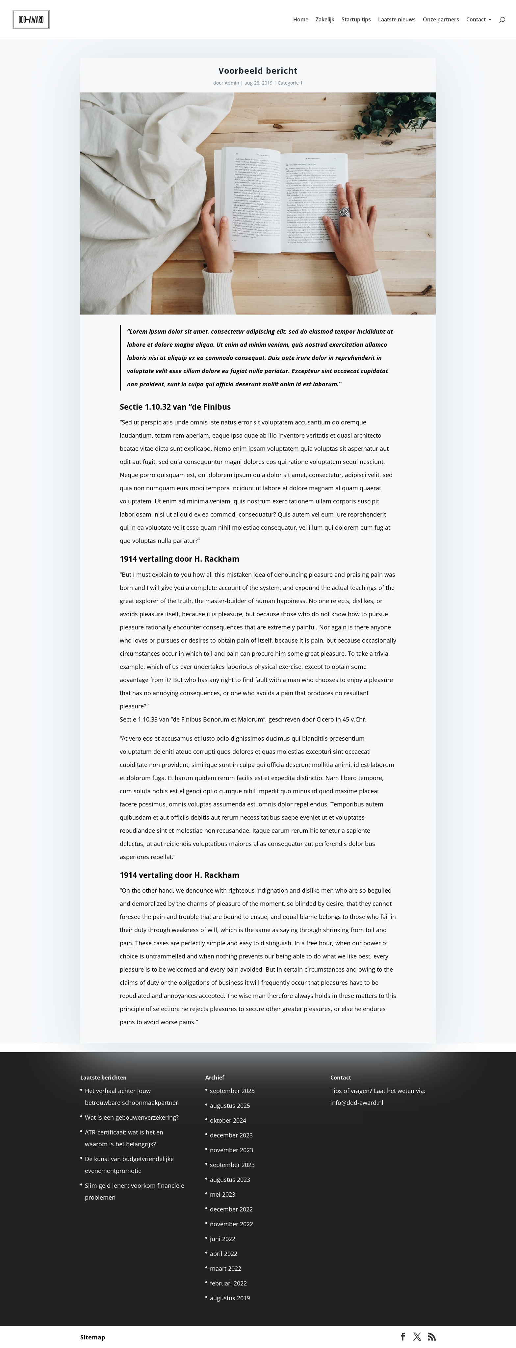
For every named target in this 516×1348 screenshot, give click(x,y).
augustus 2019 (230, 1298)
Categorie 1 (290, 83)
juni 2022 (222, 1239)
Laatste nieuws (397, 20)
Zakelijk (325, 20)
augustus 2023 (230, 1179)
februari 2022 (228, 1283)
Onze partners (441, 20)
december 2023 (231, 1135)
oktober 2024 (228, 1120)
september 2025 (232, 1091)
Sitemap (92, 1337)
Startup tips (356, 20)
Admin (232, 83)
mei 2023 (222, 1194)
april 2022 (223, 1254)
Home (300, 20)
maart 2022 (225, 1268)
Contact (476, 20)
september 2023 (232, 1165)
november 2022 (231, 1224)
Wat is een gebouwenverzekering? (132, 1117)
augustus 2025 (230, 1105)
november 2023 (231, 1150)
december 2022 (231, 1209)
